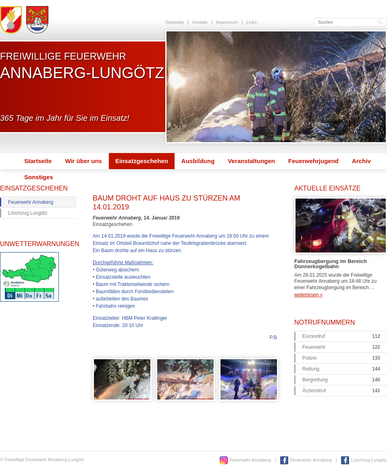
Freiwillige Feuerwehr (82, 66)
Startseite (174, 22)
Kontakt (199, 22)
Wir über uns (83, 160)
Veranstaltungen (251, 160)
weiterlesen (308, 295)
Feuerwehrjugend (313, 160)
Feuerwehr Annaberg (30, 202)
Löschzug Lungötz (27, 213)
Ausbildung (198, 160)
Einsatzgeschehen (141, 160)
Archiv (361, 160)
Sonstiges (38, 177)
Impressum (227, 22)
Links (251, 22)
